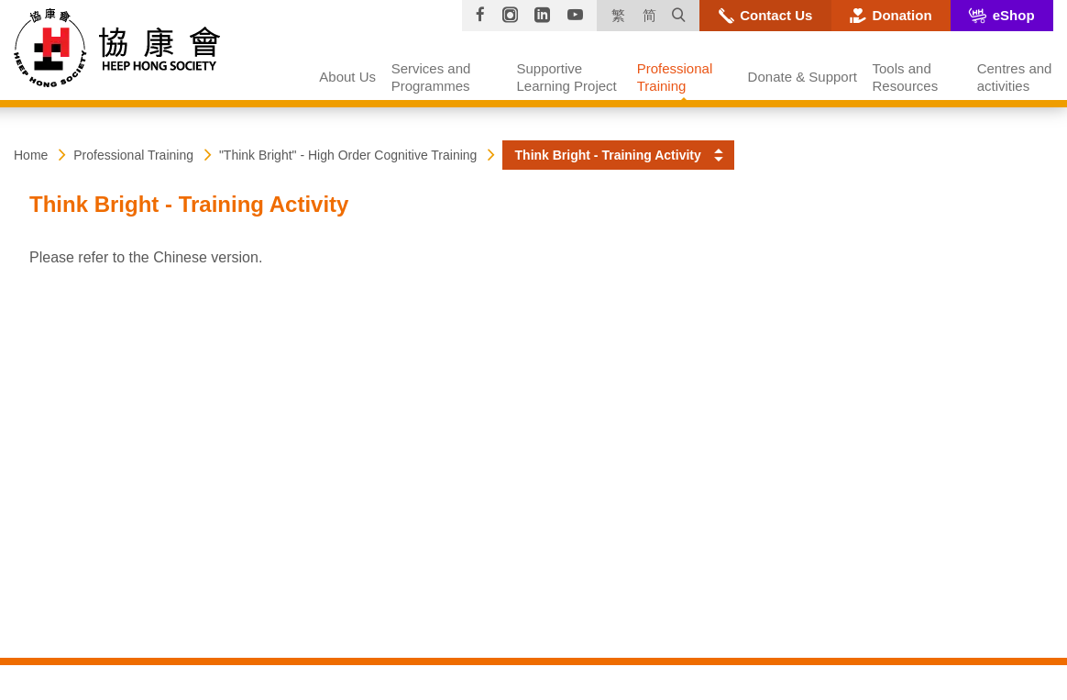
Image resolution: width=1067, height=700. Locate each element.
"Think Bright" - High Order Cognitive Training (348, 155)
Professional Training (133, 155)
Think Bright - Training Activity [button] (608, 155)
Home (31, 155)
